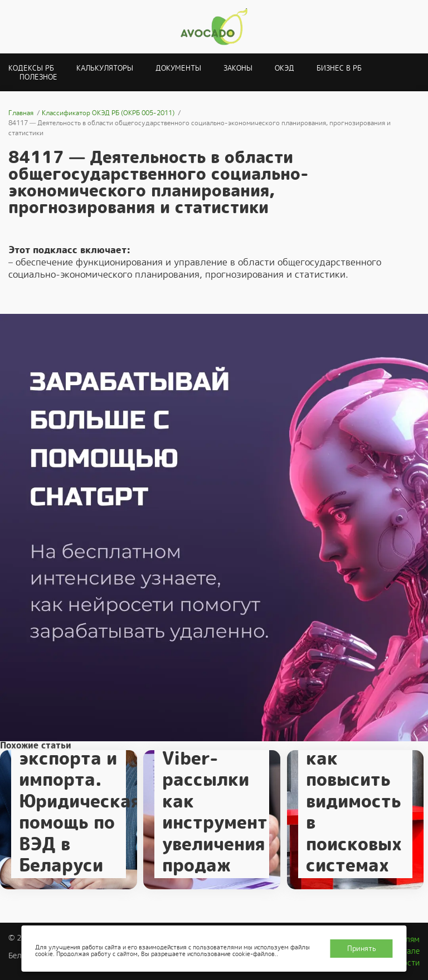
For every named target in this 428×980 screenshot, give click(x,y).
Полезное (38, 77)
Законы (237, 68)
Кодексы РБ (31, 68)
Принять (361, 948)
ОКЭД (284, 68)
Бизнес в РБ (339, 68)
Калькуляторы (104, 68)
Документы (178, 68)
